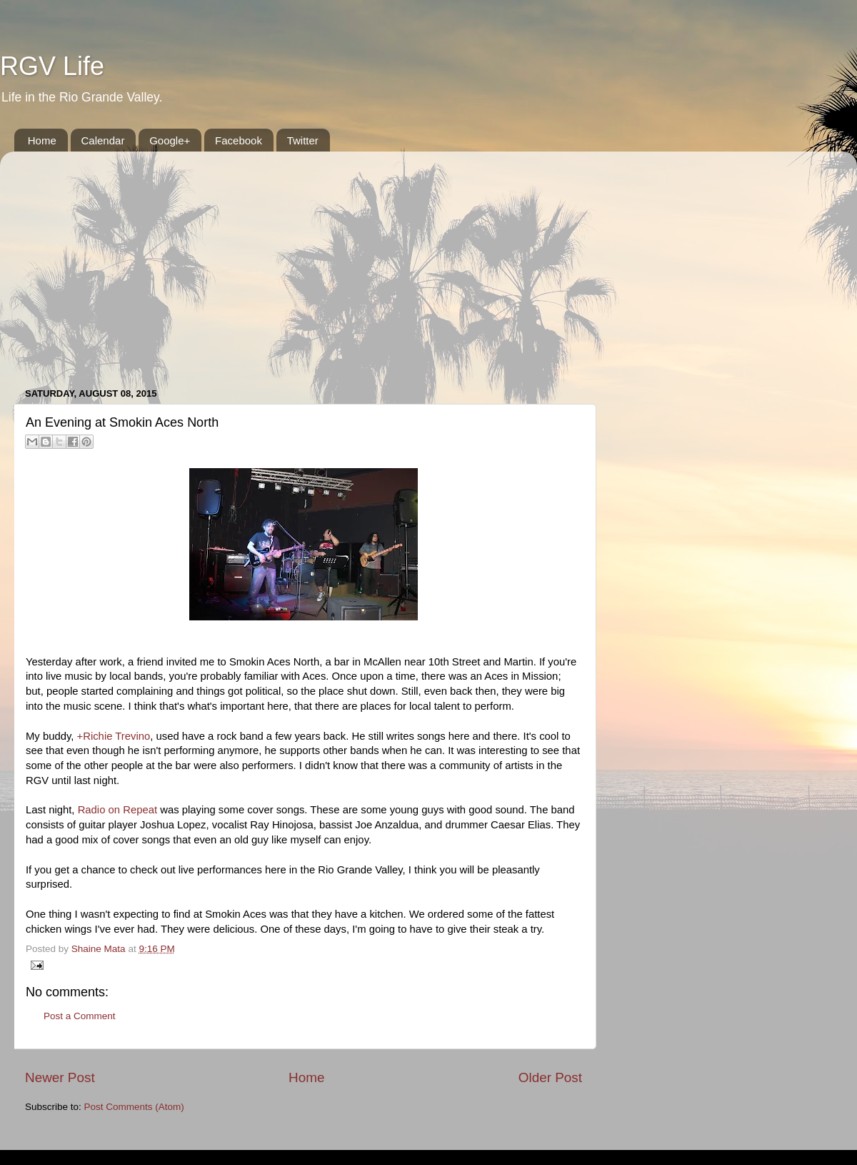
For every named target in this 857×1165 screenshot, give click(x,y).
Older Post (550, 1077)
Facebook (238, 140)
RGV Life (52, 66)
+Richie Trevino (114, 736)
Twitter (303, 140)
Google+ (169, 140)
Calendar (103, 140)
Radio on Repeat (117, 810)
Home (42, 140)
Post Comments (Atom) (134, 1106)
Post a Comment (80, 1016)
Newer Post (60, 1077)
